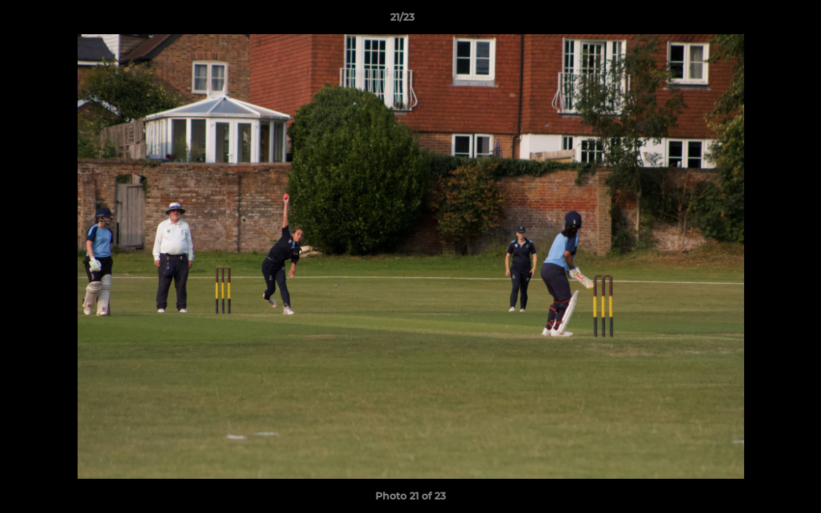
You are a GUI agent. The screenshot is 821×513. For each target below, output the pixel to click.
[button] (761, 20)
